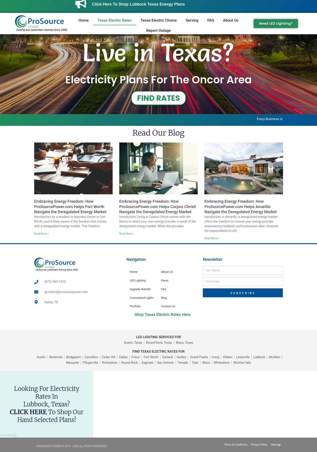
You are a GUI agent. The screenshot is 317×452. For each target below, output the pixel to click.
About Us (231, 20)
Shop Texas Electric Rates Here (163, 314)
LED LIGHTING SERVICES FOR (158, 337)
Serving (192, 20)
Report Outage (158, 30)
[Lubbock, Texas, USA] (205, 404)
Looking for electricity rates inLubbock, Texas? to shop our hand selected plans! (47, 404)
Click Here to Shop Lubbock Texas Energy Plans (147, 4)
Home (83, 20)
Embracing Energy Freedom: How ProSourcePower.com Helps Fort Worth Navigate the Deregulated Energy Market (70, 206)
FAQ (210, 20)
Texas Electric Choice (159, 20)
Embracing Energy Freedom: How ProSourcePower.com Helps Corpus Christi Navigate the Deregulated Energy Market (157, 206)
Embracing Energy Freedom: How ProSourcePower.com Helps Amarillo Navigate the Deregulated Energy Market (240, 206)
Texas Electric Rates (115, 20)
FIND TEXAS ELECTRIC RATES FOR (158, 352)
